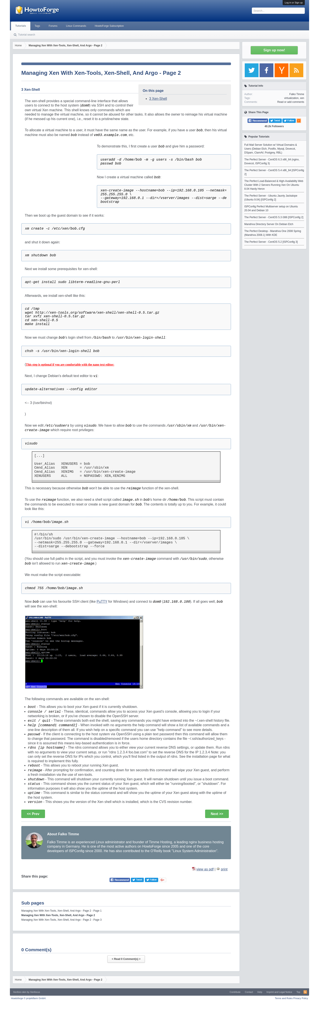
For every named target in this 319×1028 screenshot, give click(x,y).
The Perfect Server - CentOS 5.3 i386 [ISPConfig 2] (273, 217)
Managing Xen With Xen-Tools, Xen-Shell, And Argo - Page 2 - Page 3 (61, 919)
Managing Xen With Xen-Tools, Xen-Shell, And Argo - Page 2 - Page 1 (61, 910)
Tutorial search (26, 34)
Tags (37, 25)
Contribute (235, 992)
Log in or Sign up (294, 2)
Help (259, 992)
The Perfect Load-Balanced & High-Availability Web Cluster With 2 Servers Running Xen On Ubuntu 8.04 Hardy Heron (273, 185)
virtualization (291, 98)
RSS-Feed (305, 992)
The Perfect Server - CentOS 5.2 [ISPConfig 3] (271, 241)
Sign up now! (274, 50)
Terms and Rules (284, 998)
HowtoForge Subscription (109, 25)
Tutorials (20, 25)
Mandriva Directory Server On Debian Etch (268, 224)
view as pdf (205, 869)
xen (302, 98)
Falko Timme (296, 94)
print (224, 869)
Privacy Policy (300, 998)
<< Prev (33, 814)
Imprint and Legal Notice (279, 992)
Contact (249, 992)
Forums (53, 25)
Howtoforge (28, 998)
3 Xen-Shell (158, 98)
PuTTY (102, 601)
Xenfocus (35, 992)
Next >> (217, 814)
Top (298, 992)
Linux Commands (76, 25)
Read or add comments (290, 101)
